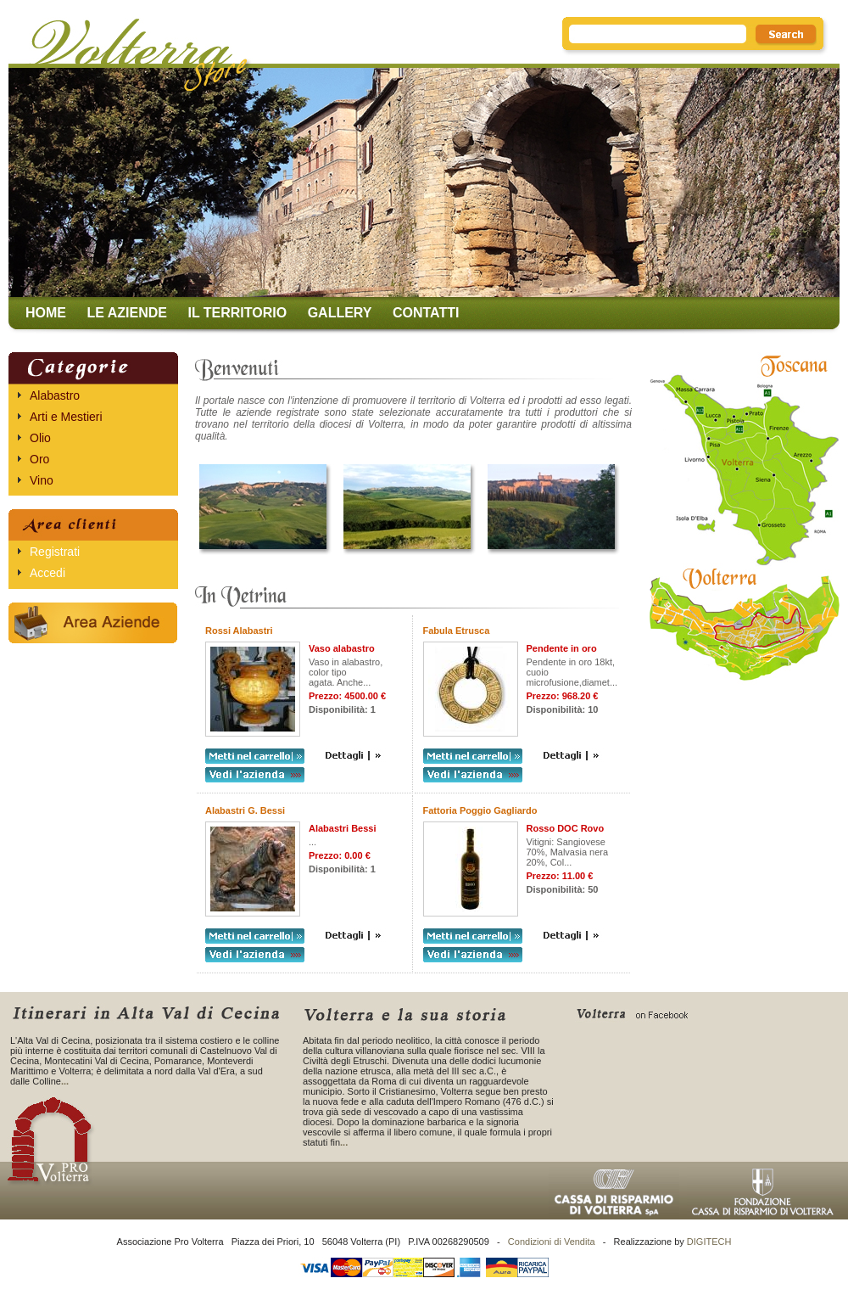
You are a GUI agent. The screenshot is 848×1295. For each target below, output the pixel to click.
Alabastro (55, 395)
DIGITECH (709, 1241)
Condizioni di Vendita (551, 1241)
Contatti (426, 313)
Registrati (55, 551)
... (65, 1081)
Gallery (340, 313)
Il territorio (237, 313)
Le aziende (126, 313)
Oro (39, 459)
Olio (40, 438)
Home (45, 313)
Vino (41, 480)
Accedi (47, 573)
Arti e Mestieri (66, 416)
